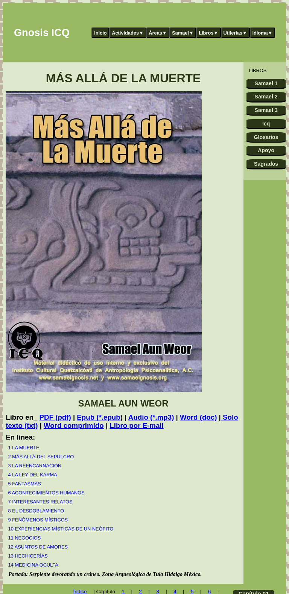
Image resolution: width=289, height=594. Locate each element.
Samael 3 (266, 110)
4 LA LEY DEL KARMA (32, 475)
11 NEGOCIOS (24, 538)
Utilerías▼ (235, 33)
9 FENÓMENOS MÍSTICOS (38, 520)
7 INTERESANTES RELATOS (40, 502)
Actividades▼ (128, 33)
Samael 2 (266, 97)
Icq (266, 124)
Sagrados (266, 164)
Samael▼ (183, 33)
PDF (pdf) (55, 417)
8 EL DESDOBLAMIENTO (36, 511)
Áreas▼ (158, 33)
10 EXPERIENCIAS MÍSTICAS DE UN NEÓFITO (61, 529)
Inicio (100, 33)
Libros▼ (208, 33)
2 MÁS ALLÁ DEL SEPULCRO (41, 456)
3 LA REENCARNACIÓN (35, 466)
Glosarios (266, 137)
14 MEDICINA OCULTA (33, 565)
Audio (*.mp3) (151, 417)
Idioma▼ (262, 33)
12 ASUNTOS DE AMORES (38, 547)
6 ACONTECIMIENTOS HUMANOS (46, 493)
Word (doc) (198, 417)
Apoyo (266, 150)
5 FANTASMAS (24, 484)
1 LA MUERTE (24, 447)
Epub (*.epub (98, 417)
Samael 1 (266, 83)
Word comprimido (74, 425)
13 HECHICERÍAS (28, 556)
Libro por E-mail (136, 425)
